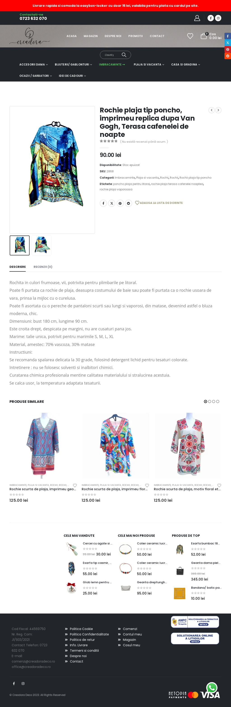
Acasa (72, 36)
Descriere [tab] (17, 267)
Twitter (111, 203)
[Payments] (194, 695)
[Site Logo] (22, 36)
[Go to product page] (43, 446)
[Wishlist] (190, 36)
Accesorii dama (32, 64)
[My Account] (197, 18)
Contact (157, 36)
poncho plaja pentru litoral (131, 184)
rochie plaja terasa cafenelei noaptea (177, 184)
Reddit (128, 203)
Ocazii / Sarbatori (34, 76)
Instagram (23, 683)
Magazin (91, 36)
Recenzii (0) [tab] (43, 267)
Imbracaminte (110, 64)
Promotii (135, 36)
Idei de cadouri (71, 76)
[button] (205, 401)
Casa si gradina (184, 64)
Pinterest (120, 203)
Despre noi (113, 36)
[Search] (124, 55)
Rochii (164, 178)
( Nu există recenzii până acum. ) (144, 142)
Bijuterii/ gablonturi (72, 64)
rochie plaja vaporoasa (116, 189)
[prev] (211, 110)
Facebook (103, 203)
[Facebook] (211, 18)
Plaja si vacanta (147, 64)
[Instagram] (218, 18)
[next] (218, 110)
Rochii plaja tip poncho (195, 178)
